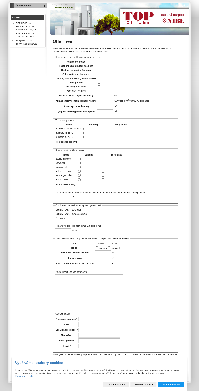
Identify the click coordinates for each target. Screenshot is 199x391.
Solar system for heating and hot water (76, 78)
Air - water (60, 218)
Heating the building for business (76, 66)
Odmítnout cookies (143, 384)
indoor (114, 243)
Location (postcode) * (67, 330)
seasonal (115, 248)
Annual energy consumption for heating (76, 101)
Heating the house (76, 62)
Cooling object (76, 82)
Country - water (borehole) (68, 210)
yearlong (102, 248)
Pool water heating (76, 91)
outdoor (102, 243)
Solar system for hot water (76, 74)
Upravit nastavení (116, 384)
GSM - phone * (66, 340)
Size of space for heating (76, 106)
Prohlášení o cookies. (25, 376)
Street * (66, 324)
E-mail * (67, 346)
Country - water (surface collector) (72, 214)
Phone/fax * (67, 335)
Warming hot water (76, 86)
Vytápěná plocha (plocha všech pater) (76, 112)
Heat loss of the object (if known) (76, 95)
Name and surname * (66, 319)
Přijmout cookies (171, 384)
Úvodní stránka (23, 6)
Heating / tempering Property (76, 70)
